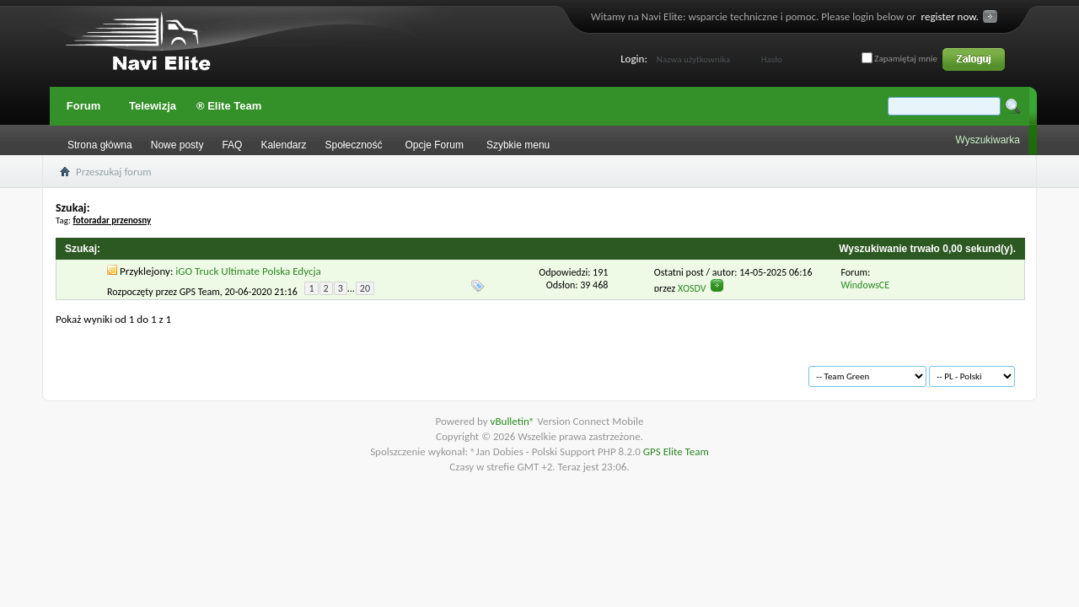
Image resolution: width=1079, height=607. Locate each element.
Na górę (300, 369)
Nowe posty (177, 145)
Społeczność (353, 145)
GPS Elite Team (676, 451)
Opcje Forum (434, 145)
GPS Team (200, 291)
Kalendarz (283, 145)
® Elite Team (228, 105)
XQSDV (692, 288)
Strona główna (99, 145)
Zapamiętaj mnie (899, 58)
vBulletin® (514, 421)
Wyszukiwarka (987, 140)
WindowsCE (864, 285)
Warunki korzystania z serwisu (204, 369)
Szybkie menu (518, 145)
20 (365, 288)
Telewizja (152, 105)
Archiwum (102, 369)
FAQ (232, 145)
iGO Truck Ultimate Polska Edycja (247, 271)
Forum (83, 105)
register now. (950, 16)
